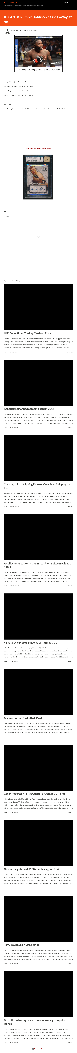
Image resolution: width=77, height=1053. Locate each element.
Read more (70, 352)
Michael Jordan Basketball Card (23, 718)
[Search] (65, 3)
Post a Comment (14, 352)
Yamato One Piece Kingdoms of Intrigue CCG (30, 642)
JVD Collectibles (12, 3)
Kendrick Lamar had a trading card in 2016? (29, 408)
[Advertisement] (38, 267)
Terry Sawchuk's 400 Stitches (21, 944)
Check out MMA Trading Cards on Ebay (38, 148)
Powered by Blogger (38, 1048)
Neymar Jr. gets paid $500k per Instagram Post (31, 869)
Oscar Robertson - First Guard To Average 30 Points (34, 793)
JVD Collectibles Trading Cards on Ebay (27, 333)
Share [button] (69, 212)
